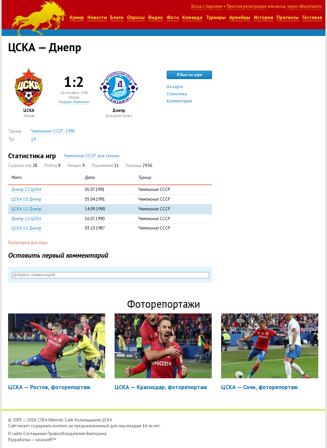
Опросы (136, 17)
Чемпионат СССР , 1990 (52, 131)
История (263, 17)
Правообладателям (66, 433)
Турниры (216, 17)
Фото (172, 17)
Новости (97, 17)
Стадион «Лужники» (73, 102)
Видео (155, 17)
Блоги (116, 17)
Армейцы (239, 17)
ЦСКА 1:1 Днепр (26, 228)
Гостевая (312, 17)
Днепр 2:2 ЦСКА (26, 189)
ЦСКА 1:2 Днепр (26, 209)
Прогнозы (287, 17)
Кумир (77, 17)
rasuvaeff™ (45, 439)
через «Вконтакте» (304, 6)
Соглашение (35, 433)
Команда (192, 17)
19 (33, 139)
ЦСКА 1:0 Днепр (26, 199)
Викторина (96, 433)
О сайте (15, 433)
